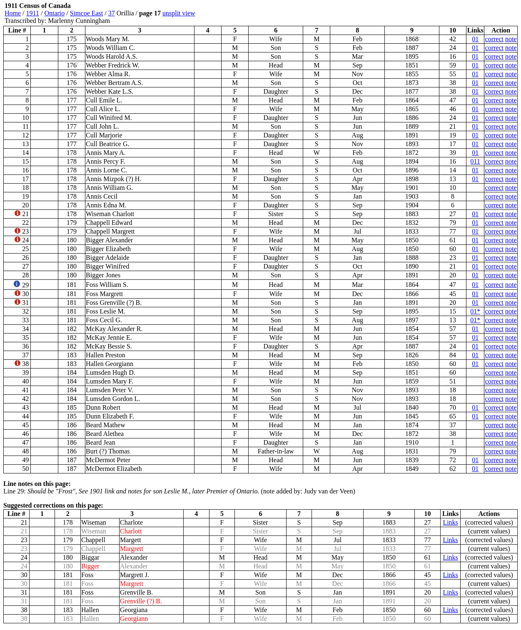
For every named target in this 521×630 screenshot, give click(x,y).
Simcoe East (86, 13)
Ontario (54, 13)
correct (494, 38)
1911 (32, 13)
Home (13, 13)
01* (475, 311)
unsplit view (178, 13)
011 (475, 161)
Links (450, 522)
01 (475, 38)
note (511, 38)
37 (111, 13)
